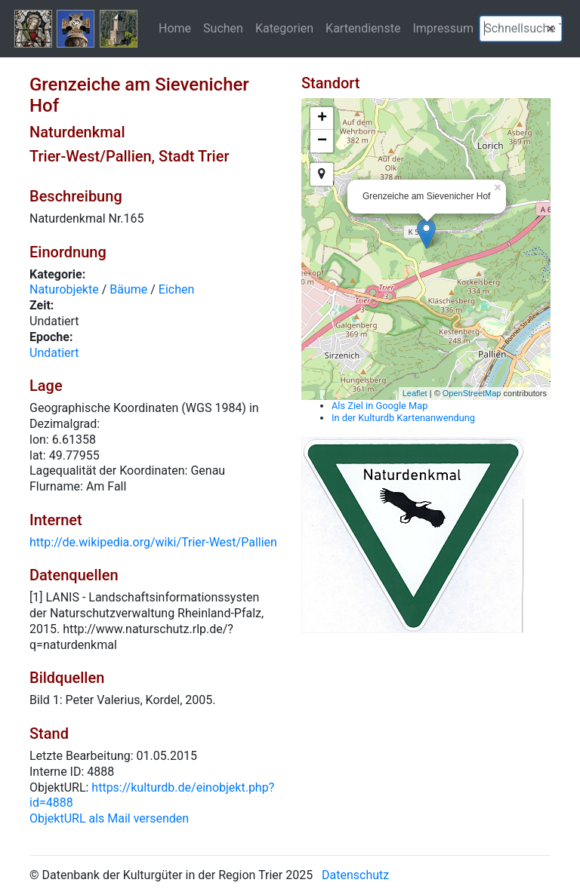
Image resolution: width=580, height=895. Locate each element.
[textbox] (520, 29)
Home (175, 27)
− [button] (322, 141)
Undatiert (54, 353)
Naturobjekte (64, 289)
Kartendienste (362, 27)
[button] (551, 29)
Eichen (177, 289)
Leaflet (415, 393)
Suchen (223, 27)
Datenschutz (355, 875)
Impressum (443, 27)
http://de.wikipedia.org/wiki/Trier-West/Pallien (153, 542)
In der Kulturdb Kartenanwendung (403, 417)
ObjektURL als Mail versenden (109, 818)
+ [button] (322, 118)
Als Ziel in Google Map (379, 405)
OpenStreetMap (472, 393)
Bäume (128, 289)
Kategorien (284, 27)
